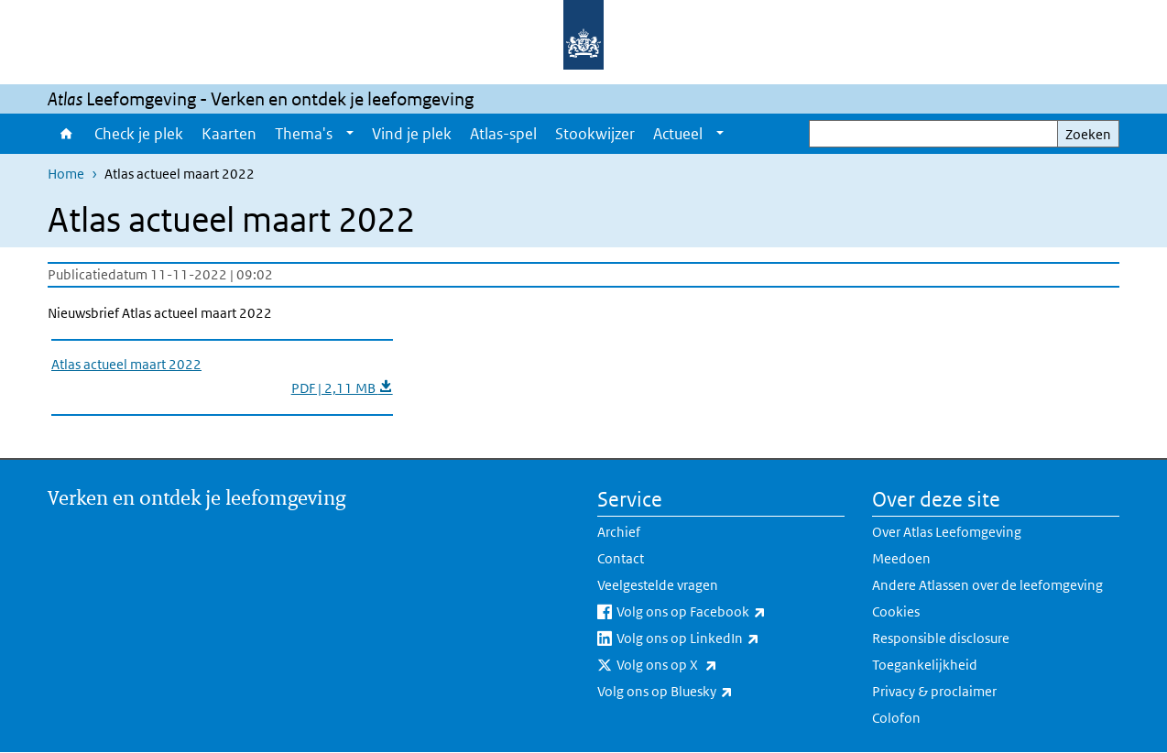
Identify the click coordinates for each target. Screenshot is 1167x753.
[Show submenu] (350, 134)
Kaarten (229, 134)
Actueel (678, 134)
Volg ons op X (707, 665)
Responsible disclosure (940, 638)
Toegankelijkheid (924, 664)
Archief (618, 531)
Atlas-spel (503, 134)
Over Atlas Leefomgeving (946, 531)
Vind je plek (412, 134)
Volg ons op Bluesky (705, 692)
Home (66, 134)
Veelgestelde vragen (657, 585)
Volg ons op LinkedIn (728, 638)
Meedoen (901, 558)
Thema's (304, 134)
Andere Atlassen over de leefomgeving (987, 585)
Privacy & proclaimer (934, 691)
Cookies (896, 611)
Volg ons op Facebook (730, 612)
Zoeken (1088, 134)
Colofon (896, 717)
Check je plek (138, 134)
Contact (620, 558)
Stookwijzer (595, 134)
